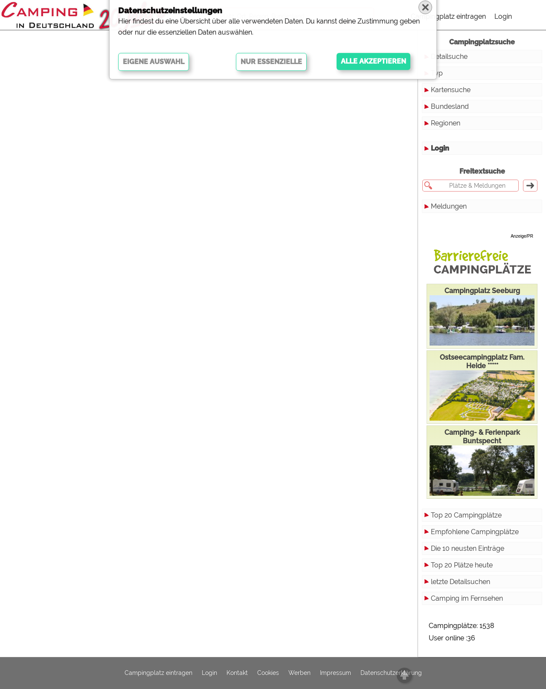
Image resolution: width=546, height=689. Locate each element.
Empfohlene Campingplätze (475, 532)
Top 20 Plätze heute (462, 565)
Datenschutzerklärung (391, 673)
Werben (299, 673)
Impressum (335, 673)
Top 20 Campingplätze (466, 515)
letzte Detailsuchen (460, 582)
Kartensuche (450, 90)
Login (503, 16)
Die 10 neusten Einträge (467, 548)
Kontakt (237, 673)
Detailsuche (449, 56)
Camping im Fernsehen (467, 598)
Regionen (445, 123)
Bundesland (450, 106)
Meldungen (449, 206)
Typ (437, 73)
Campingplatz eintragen (448, 16)
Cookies (268, 673)
